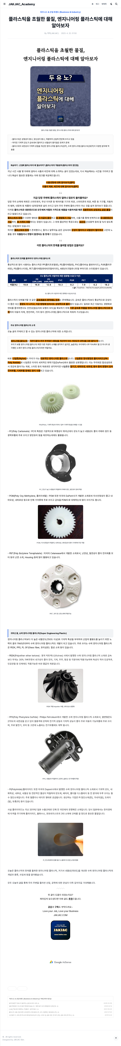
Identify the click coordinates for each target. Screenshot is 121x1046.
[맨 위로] (115, 1038)
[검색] (116, 4)
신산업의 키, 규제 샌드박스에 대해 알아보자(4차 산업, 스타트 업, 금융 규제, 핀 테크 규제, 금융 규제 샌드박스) (40, 1015)
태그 (97, 4)
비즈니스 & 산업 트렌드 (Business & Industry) (60, 12)
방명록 (104, 4)
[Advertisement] (60, 962)
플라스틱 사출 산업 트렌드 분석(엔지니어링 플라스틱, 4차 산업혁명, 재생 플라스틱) (33, 1012)
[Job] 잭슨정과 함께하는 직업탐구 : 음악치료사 (22, 1009)
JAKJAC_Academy (21, 4)
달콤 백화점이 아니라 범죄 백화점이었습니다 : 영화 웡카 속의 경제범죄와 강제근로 (32, 1006)
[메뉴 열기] (4, 4)
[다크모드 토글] (111, 4)
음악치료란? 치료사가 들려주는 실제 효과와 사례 (23, 1003)
